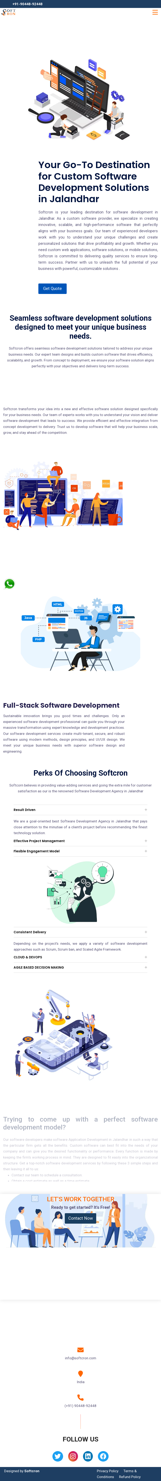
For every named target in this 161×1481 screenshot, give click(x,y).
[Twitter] (57, 1457)
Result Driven (24, 810)
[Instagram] (73, 1457)
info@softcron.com (80, 1358)
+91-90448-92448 (27, 4)
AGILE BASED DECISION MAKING (39, 967)
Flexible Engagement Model (37, 851)
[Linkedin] (88, 1457)
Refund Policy (130, 1477)
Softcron (31, 1471)
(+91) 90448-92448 (80, 1406)
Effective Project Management (39, 841)
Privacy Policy (107, 1471)
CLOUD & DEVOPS (28, 957)
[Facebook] (103, 1457)
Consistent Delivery (30, 932)
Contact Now (80, 1218)
